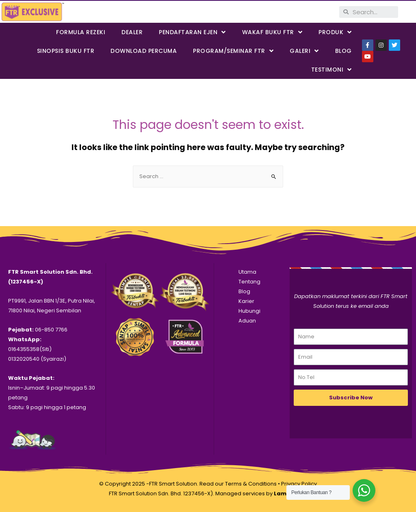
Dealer (132, 32)
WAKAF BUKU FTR (272, 32)
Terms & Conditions (251, 484)
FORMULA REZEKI (80, 32)
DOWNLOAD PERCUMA (143, 51)
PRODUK (335, 32)
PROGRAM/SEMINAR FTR (233, 51)
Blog (343, 51)
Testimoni (331, 69)
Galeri (304, 51)
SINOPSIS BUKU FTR (66, 51)
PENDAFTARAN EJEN (192, 32)
